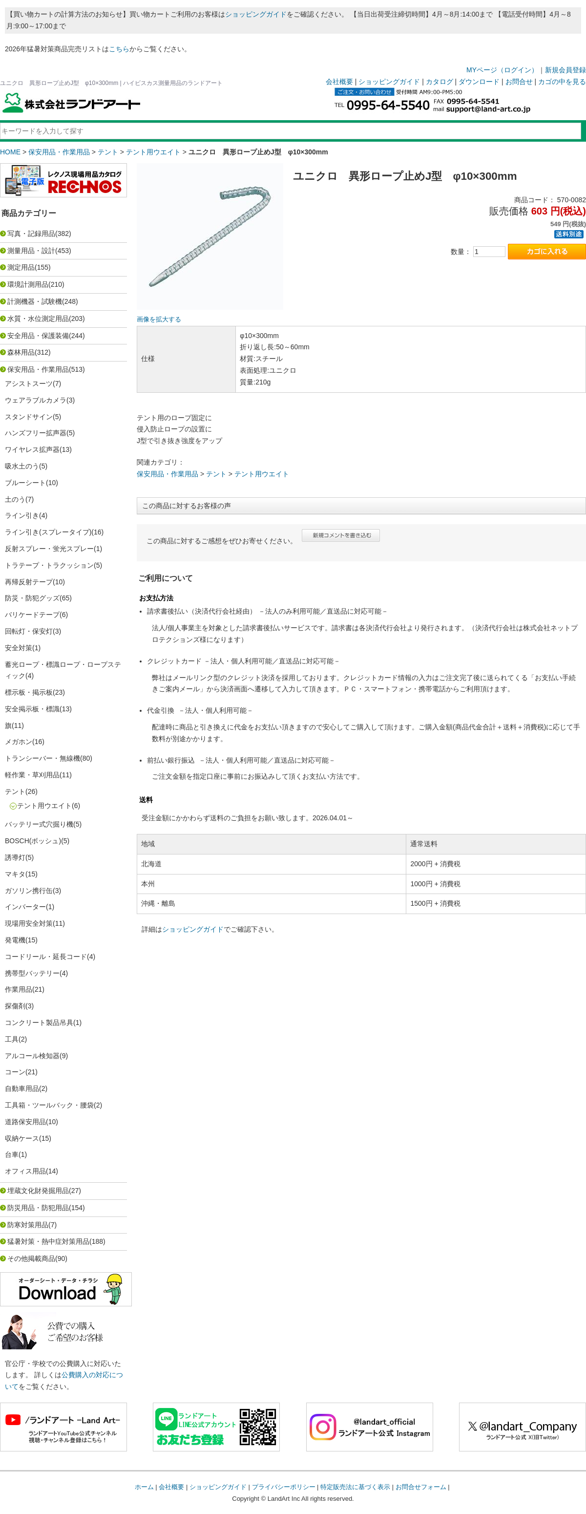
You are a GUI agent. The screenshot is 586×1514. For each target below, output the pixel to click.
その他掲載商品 (31, 1258)
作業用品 (18, 989)
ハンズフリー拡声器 (35, 433)
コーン (15, 1072)
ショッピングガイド (256, 14)
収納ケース (22, 1138)
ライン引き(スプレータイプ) (48, 532)
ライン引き (22, 515)
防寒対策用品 (27, 1225)
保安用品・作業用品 (59, 152)
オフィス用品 (25, 1171)
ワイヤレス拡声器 (32, 449)
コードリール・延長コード (46, 956)
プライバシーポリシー (283, 1487)
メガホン (18, 742)
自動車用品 (22, 1088)
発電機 (15, 940)
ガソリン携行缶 (29, 891)
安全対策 (18, 648)
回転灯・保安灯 (29, 631)
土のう (15, 499)
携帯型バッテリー (32, 973)
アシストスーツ (29, 383)
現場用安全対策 (29, 923)
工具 (12, 1039)
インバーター (25, 907)
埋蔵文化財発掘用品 (38, 1190)
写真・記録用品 (31, 233)
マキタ (15, 874)
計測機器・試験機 (34, 301)
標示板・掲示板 (29, 692)
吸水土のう (22, 466)
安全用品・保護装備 (38, 336)
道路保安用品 (25, 1122)
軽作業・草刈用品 (32, 775)
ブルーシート (25, 483)
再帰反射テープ (29, 582)
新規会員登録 (565, 70)
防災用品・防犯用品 (38, 1208)
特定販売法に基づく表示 (355, 1487)
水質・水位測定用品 (38, 318)
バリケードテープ (32, 614)
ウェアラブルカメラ (35, 400)
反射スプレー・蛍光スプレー (49, 549)
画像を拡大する (159, 319)
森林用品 (21, 352)
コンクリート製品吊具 (39, 1022)
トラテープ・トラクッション (49, 565)
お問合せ (519, 81)
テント (108, 152)
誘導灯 (15, 857)
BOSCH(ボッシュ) (33, 841)
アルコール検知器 (32, 1056)
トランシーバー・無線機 (42, 758)
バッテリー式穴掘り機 (39, 824)
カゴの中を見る (562, 81)
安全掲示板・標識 (32, 709)
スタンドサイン (29, 417)
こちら (119, 49)
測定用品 (21, 267)
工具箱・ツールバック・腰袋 (49, 1105)
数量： (461, 252)
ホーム (144, 1487)
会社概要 (339, 81)
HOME (10, 152)
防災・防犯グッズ (32, 598)
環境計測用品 (27, 284)
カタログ (439, 81)
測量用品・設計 (31, 251)
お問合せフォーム (421, 1487)
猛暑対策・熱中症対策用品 (48, 1241)
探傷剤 (15, 1006)
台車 (12, 1154)
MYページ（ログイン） (502, 70)
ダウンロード (479, 81)
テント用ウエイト (153, 152)
